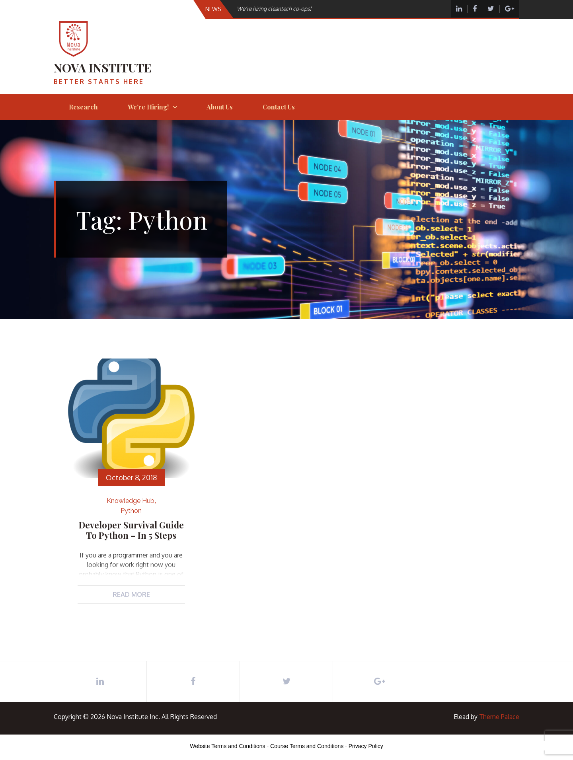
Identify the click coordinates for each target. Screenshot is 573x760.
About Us (220, 107)
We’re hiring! (148, 107)
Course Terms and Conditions (306, 746)
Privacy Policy (366, 746)
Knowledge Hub (130, 501)
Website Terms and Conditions (227, 746)
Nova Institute (103, 68)
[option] (319, 8)
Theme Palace (499, 717)
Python (131, 510)
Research (83, 107)
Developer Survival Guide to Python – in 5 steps (131, 530)
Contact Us (279, 107)
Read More (131, 594)
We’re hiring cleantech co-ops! (274, 8)
